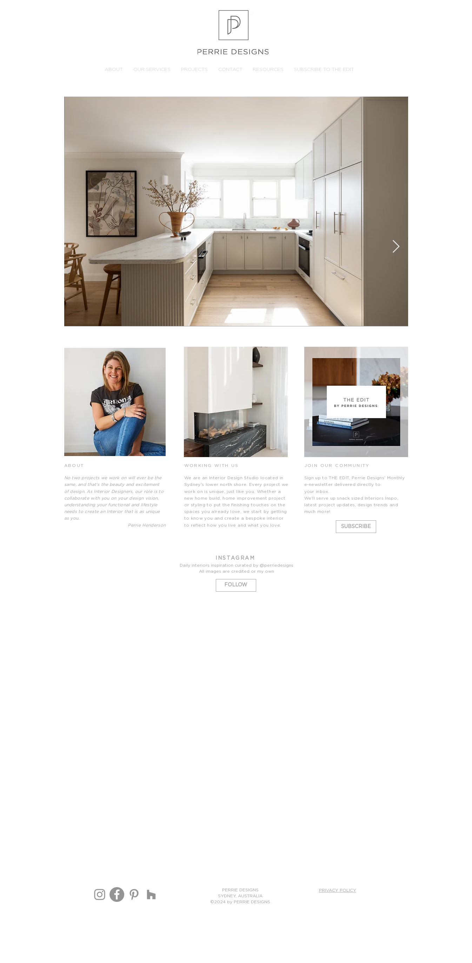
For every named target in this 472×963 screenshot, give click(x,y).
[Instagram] (99, 894)
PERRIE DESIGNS (240, 890)
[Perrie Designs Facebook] (116, 894)
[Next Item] (396, 247)
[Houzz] (151, 894)
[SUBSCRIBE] (356, 526)
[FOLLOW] (236, 585)
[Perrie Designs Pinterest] (134, 894)
